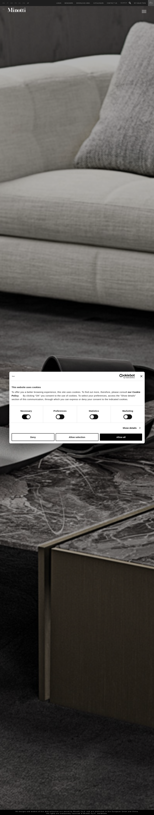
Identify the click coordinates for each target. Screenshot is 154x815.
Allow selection (77, 437)
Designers (69, 3)
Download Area (83, 3)
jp (28, 3)
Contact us (112, 3)
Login (58, 3)
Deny (33, 437)
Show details (130, 428)
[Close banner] (141, 376)
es (19, 3)
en (4, 3)
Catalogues (98, 3)
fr (16, 3)
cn (24, 3)
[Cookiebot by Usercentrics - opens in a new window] (121, 376)
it (8, 3)
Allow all (121, 437)
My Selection (144, 3)
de (12, 3)
